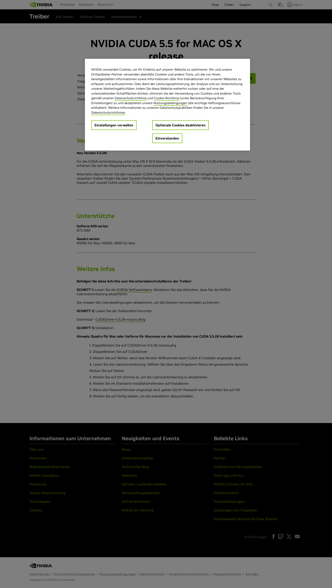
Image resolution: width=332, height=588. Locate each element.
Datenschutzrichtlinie (131, 98)
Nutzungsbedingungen (170, 103)
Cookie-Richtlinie (166, 98)
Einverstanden (167, 138)
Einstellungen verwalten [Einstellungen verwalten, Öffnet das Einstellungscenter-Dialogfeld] (113, 125)
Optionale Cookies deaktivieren (180, 125)
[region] (167, 105)
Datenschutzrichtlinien (108, 112)
